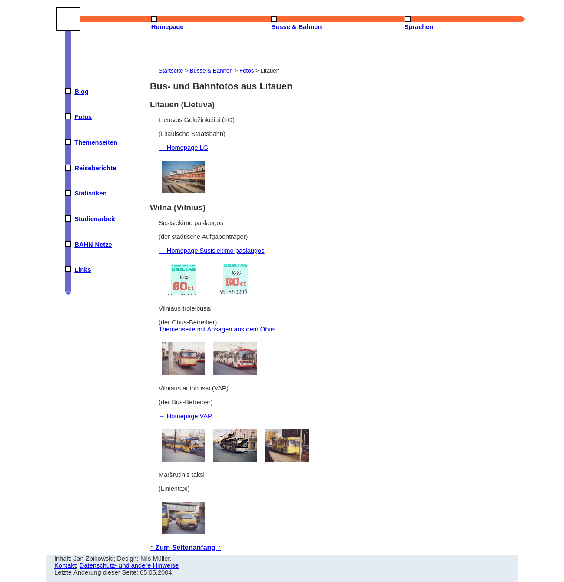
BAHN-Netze (93, 244)
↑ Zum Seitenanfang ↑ (185, 547)
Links (82, 269)
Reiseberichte (95, 168)
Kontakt (65, 565)
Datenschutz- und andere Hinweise (129, 565)
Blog (81, 91)
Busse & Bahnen (211, 70)
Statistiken (90, 193)
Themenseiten (95, 142)
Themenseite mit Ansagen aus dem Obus (217, 329)
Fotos (83, 116)
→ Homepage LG (183, 147)
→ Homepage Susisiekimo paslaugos (212, 250)
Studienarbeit (94, 218)
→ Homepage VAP (185, 416)
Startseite (171, 70)
